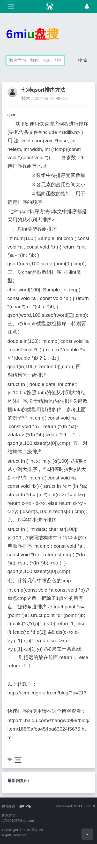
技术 (25, 98)
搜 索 (82, 60)
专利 (17, 759)
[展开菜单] (11, 6)
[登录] (86, 6)
